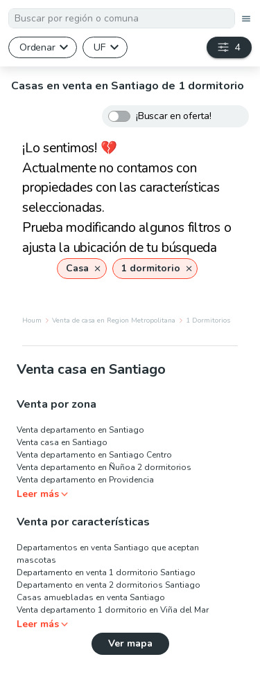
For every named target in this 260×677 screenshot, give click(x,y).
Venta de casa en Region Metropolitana (113, 320)
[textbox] (122, 18)
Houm (32, 320)
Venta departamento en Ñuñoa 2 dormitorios (104, 467)
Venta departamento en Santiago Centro (94, 454)
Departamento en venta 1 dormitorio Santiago (106, 572)
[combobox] (121, 18)
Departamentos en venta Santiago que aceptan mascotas (108, 554)
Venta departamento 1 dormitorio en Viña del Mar (113, 609)
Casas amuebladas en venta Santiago (91, 597)
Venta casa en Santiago (62, 442)
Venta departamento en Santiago (80, 429)
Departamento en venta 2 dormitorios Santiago (108, 584)
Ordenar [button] (37, 47)
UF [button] (99, 47)
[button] (81, 268)
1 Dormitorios (208, 320)
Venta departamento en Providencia (85, 479)
